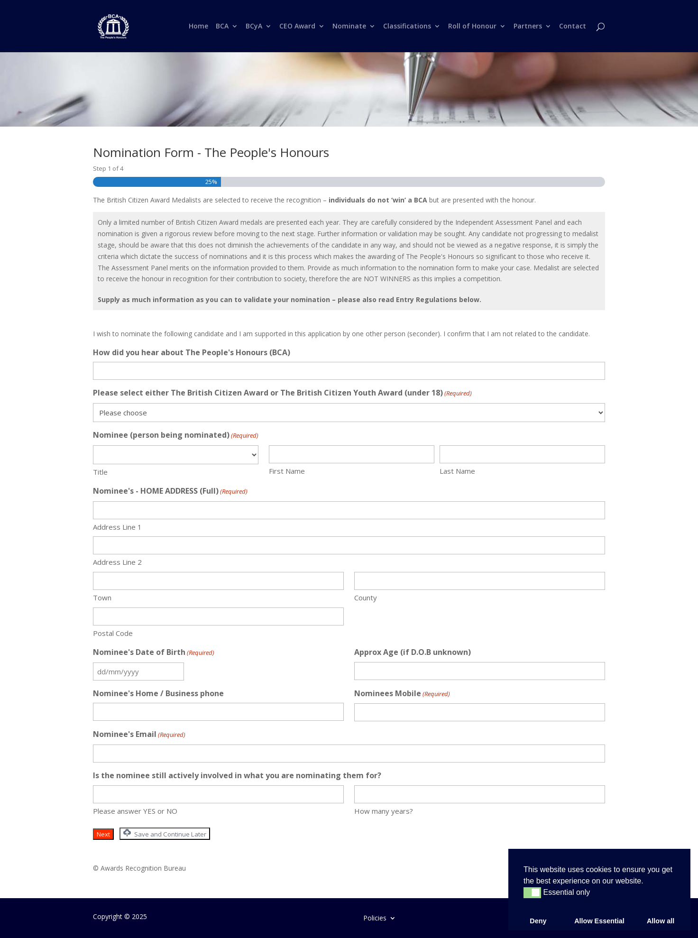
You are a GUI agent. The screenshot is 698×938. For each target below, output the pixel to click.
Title (100, 472)
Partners (528, 26)
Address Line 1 (117, 527)
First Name (287, 471)
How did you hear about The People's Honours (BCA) (191, 352)
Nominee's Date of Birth (153, 653)
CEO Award (297, 26)
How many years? (383, 811)
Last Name (457, 471)
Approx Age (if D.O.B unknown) (412, 652)
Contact (572, 26)
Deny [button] (538, 921)
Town (102, 597)
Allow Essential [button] (599, 921)
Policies (374, 917)
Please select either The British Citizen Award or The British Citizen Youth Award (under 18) (282, 393)
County (365, 597)
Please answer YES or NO (135, 811)
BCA (222, 26)
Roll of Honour (472, 26)
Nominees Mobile (402, 694)
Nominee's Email (139, 735)
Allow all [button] (660, 921)
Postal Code (113, 633)
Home (198, 26)
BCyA (254, 26)
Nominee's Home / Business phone (158, 693)
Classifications (407, 26)
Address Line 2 (117, 562)
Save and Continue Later (164, 833)
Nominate (349, 26)
